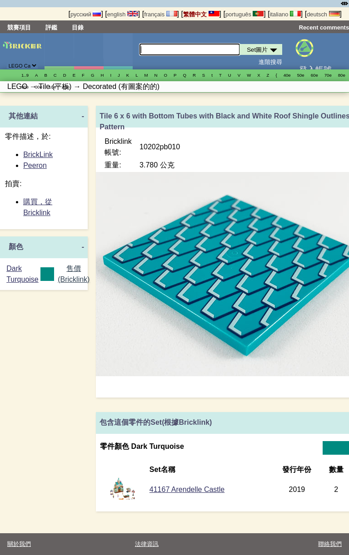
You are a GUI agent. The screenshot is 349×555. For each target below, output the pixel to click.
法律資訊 (147, 543)
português (244, 14)
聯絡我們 (330, 543)
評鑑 (51, 27)
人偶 (88, 51)
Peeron (35, 165)
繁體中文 (201, 14)
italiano (285, 14)
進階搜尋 (270, 62)
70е (328, 75)
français (160, 14)
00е (38, 86)
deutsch (323, 14)
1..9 (25, 75)
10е (52, 86)
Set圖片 (59, 51)
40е (287, 75)
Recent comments (324, 27)
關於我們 (19, 543)
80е (341, 75)
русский (85, 14)
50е (300, 75)
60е (314, 75)
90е (25, 86)
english (122, 14)
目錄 (78, 27)
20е (66, 86)
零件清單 (118, 51)
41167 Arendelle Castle (187, 489)
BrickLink (38, 154)
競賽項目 (19, 27)
